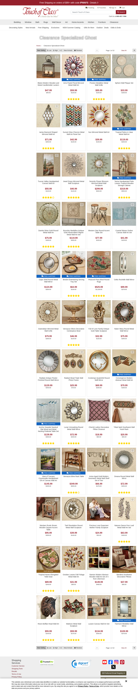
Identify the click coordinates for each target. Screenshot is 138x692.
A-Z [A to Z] (61, 50)
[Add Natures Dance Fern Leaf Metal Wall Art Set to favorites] (132, 499)
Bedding (17, 22)
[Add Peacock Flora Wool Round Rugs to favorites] (107, 253)
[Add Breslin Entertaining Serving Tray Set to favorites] (82, 253)
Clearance (114, 22)
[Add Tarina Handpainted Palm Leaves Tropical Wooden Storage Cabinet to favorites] (132, 155)
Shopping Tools (17, 669)
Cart (122, 8)
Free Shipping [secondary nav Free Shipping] (43, 28)
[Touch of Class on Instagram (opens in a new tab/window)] (116, 662)
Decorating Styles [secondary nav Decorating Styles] (16, 28)
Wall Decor (56, 22)
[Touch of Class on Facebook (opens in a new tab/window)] (110, 662)
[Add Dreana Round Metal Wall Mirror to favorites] (132, 450)
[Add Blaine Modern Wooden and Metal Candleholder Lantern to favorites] (57, 57)
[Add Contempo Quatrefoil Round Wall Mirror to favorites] (107, 352)
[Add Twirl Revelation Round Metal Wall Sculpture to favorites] (82, 499)
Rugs (46, 22)
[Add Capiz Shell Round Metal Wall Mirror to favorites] (57, 253)
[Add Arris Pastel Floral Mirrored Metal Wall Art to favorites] (82, 57)
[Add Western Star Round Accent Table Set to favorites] (107, 204)
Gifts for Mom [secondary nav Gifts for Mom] (89, 28)
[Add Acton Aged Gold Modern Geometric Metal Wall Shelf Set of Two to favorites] (107, 450)
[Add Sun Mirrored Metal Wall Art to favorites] (107, 106)
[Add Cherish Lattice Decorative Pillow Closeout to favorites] (107, 401)
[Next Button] (134, 50)
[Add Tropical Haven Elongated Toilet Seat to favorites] (57, 548)
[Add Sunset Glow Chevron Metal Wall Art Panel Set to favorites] (82, 106)
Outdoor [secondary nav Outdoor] (99, 28)
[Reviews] (78, 50)
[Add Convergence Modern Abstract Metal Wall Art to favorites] (132, 352)
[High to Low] (55, 50)
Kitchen (91, 22)
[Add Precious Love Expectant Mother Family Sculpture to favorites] (107, 499)
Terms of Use (94, 686)
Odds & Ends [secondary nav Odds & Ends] (116, 28)
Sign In (112, 8)
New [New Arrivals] (68, 50)
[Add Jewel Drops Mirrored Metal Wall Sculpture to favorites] (82, 155)
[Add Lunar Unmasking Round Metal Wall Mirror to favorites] (82, 401)
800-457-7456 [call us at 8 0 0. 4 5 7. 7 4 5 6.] (121, 16)
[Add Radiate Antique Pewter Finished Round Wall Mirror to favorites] (57, 352)
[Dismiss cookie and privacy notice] (126, 681)
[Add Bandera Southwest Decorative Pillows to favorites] (132, 548)
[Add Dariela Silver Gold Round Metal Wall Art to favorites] (57, 204)
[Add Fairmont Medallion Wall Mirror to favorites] (132, 597)
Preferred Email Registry (113, 673)
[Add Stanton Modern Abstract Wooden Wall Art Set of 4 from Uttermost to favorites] (107, 548)
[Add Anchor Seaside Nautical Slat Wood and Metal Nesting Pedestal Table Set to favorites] (57, 401)
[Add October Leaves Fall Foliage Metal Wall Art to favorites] (82, 548)
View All (123, 50)
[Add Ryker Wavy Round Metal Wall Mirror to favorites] (132, 302)
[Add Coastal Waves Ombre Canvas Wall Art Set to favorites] (132, 204)
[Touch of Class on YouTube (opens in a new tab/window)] (104, 662)
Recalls (14, 671)
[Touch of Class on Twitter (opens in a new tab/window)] (113, 667)
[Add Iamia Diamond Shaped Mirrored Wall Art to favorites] (57, 106)
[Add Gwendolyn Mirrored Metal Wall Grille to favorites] (57, 302)
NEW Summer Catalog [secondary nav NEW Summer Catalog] (71, 28)
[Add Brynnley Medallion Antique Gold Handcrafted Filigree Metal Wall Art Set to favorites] (82, 204)
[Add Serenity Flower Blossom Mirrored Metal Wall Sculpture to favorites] (107, 155)
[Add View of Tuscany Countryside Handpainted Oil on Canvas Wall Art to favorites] (57, 450)
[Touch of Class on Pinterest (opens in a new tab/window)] (122, 662)
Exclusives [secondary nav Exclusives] (55, 28)
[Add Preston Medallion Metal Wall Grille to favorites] (107, 57)
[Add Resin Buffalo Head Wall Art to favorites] (57, 597)
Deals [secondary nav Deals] (106, 28)
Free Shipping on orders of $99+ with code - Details (69, 2)
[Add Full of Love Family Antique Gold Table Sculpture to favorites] (107, 302)
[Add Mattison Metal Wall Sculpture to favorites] (82, 597)
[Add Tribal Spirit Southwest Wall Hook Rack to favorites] (132, 401)
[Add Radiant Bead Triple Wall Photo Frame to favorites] (82, 352)
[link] (81, 664)
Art (66, 22)
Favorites (101, 8)
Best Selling (41, 50)
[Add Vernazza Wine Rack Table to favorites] (82, 450)
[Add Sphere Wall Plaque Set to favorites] (132, 57)
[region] (69, 685)
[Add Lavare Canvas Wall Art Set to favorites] (107, 597)
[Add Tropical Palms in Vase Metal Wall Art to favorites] (132, 106)
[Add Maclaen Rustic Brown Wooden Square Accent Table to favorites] (57, 499)
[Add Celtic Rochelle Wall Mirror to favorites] (132, 253)
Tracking (90, 8)
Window (28, 22)
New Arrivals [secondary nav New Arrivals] (30, 28)
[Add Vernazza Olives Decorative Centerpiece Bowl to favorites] (82, 302)
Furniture (102, 22)
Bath (37, 22)
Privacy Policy (83, 686)
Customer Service (18, 666)
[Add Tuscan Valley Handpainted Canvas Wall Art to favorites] (57, 155)
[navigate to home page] (35, 11)
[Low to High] (49, 50)
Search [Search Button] (121, 12)
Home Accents (78, 22)
